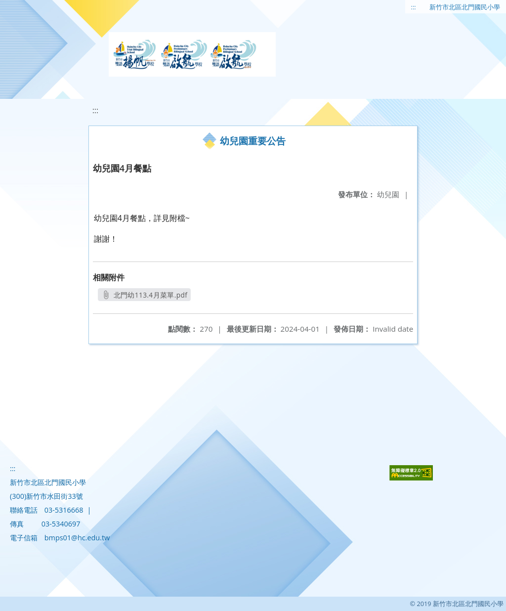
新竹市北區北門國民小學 (464, 6)
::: (413, 6)
